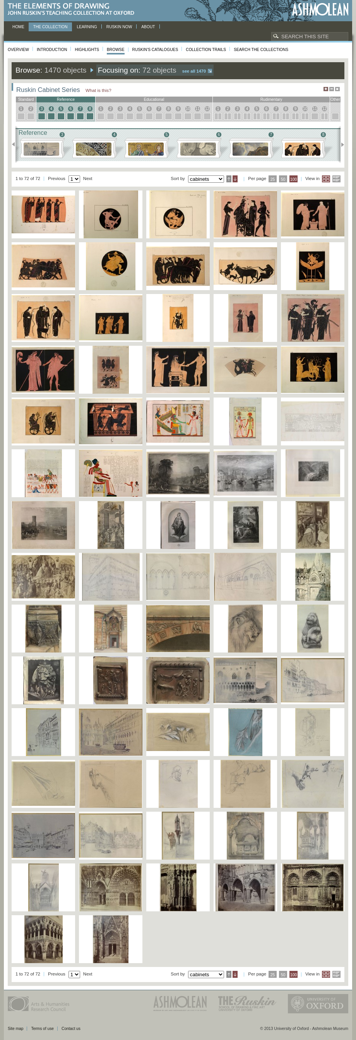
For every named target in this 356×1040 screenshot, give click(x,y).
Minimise (331, 89)
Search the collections (261, 50)
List (336, 178)
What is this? (98, 90)
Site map (15, 1028)
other (335, 99)
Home (18, 27)
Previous (16, 144)
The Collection (50, 27)
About (148, 27)
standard (26, 99)
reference (66, 99)
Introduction (52, 50)
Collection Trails (206, 50)
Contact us (71, 1028)
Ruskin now (119, 27)
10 (188, 109)
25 (272, 179)
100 (293, 179)
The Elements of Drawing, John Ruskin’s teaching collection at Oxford (73, 9)
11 (197, 109)
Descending (235, 178)
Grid (326, 178)
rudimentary (271, 99)
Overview (18, 50)
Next (340, 144)
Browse (116, 50)
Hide (337, 89)
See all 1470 (194, 71)
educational (154, 99)
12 (207, 109)
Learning (87, 27)
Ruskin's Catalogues (155, 50)
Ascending (228, 178)
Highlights (87, 50)
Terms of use (42, 1028)
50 (283, 179)
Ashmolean (320, 9)
